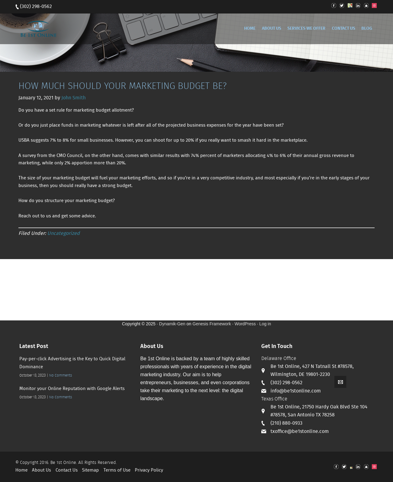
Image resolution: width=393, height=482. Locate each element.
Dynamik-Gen (172, 323)
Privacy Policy (149, 470)
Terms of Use (116, 470)
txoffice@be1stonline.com (299, 431)
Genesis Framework (212, 323)
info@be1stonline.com (295, 391)
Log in (265, 323)
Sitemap (90, 470)
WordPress (245, 323)
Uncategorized (63, 233)
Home (21, 470)
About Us (41, 470)
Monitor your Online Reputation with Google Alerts (72, 388)
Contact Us (67, 470)
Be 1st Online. (63, 462)
